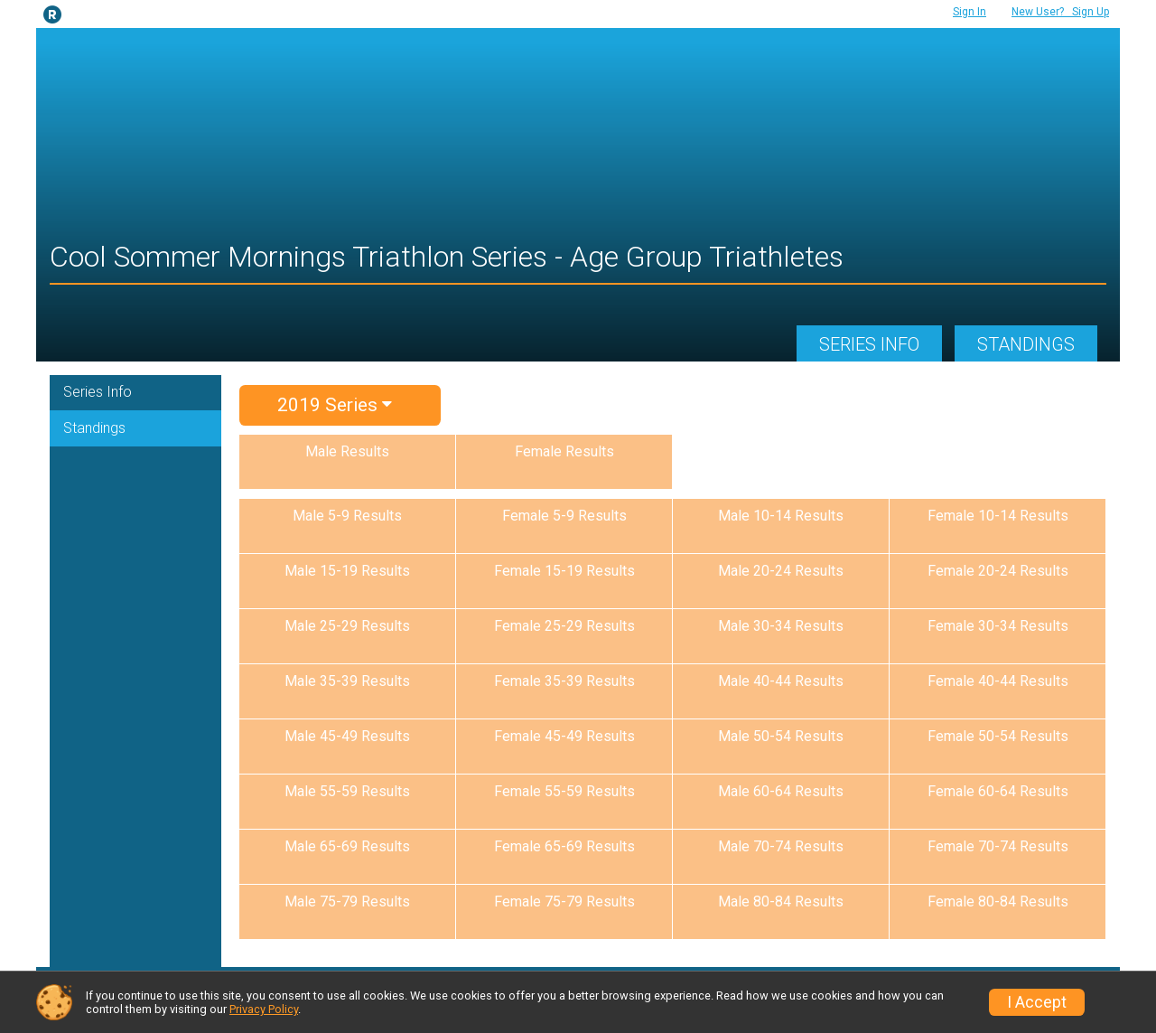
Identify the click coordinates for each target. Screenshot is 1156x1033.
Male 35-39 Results (347, 681)
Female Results (564, 451)
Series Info (869, 344)
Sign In (969, 11)
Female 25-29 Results (564, 625)
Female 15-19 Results (564, 570)
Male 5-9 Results (347, 515)
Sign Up (1060, 11)
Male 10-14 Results (781, 515)
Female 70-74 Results (998, 846)
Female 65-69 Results (564, 846)
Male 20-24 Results (781, 570)
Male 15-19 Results (347, 570)
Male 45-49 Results (347, 736)
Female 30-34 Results (998, 625)
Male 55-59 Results (347, 791)
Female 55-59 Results (564, 791)
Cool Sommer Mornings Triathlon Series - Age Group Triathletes (447, 256)
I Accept (1037, 1002)
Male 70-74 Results (781, 846)
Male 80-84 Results (781, 901)
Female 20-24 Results (998, 570)
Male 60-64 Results (781, 791)
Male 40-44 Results (781, 681)
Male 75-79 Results (347, 901)
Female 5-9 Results (564, 515)
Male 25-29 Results (347, 625)
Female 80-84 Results (998, 901)
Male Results (347, 451)
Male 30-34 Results (781, 625)
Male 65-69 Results (347, 846)
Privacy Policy (263, 1009)
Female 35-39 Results (564, 681)
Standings (1026, 344)
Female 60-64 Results (998, 791)
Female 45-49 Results (564, 736)
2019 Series (334, 405)
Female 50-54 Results (998, 736)
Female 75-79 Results (564, 901)
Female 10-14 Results (998, 515)
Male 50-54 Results (781, 736)
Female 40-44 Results (998, 681)
